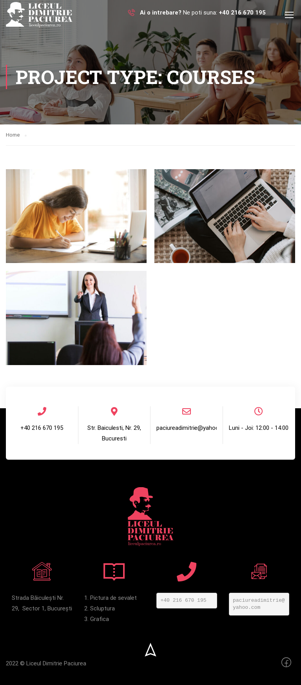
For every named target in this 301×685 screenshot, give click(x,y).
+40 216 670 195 (184, 600)
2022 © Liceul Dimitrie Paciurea (46, 663)
